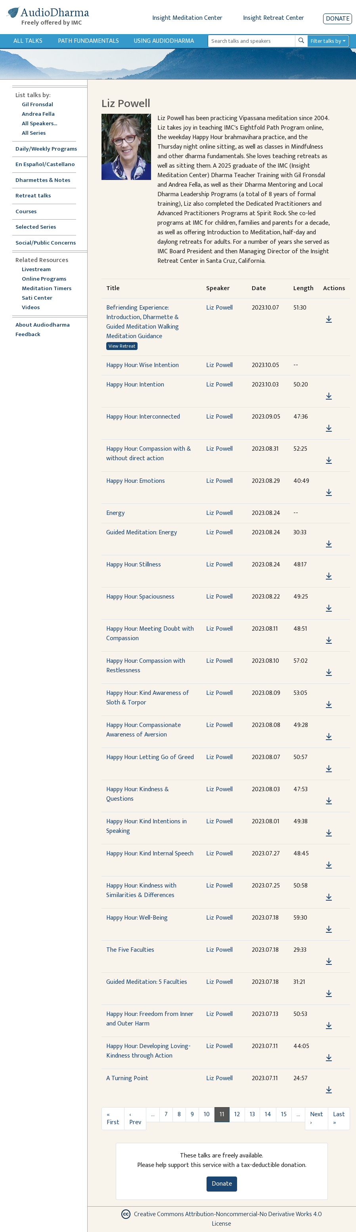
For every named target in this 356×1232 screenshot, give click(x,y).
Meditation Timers (46, 288)
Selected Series (40, 227)
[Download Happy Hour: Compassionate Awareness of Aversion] (329, 737)
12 (237, 1114)
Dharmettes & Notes (42, 180)
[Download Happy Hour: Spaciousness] (329, 608)
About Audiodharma (42, 325)
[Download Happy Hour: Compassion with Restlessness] (329, 673)
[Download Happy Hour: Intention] (329, 396)
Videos (35, 307)
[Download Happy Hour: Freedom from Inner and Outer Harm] (329, 1026)
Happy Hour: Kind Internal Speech (149, 853)
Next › (316, 1118)
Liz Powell (219, 307)
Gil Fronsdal (37, 104)
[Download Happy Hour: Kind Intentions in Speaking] (329, 833)
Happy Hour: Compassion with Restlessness (145, 666)
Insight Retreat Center (273, 18)
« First (113, 1118)
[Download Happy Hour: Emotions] (329, 493)
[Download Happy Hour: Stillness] (329, 576)
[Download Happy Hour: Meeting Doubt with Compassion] (329, 641)
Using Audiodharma (164, 41)
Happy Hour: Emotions (135, 481)
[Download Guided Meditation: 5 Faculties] (329, 994)
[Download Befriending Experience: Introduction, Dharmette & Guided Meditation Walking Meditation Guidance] (329, 319)
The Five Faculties (130, 950)
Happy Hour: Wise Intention (142, 365)
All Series (34, 133)
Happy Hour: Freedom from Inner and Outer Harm (149, 1019)
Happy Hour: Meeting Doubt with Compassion (150, 634)
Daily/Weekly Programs (50, 149)
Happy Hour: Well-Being (137, 918)
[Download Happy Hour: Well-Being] (329, 929)
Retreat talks (33, 196)
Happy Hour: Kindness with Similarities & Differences (141, 890)
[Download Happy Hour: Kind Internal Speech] (329, 865)
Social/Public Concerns (45, 243)
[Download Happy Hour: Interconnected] (329, 428)
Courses (25, 211)
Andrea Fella (38, 114)
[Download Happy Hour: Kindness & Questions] (329, 801)
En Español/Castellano (45, 164)
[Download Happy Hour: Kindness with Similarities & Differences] (329, 897)
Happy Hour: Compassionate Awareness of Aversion (143, 730)
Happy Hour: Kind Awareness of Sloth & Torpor (147, 698)
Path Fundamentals (88, 41)
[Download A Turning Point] (329, 1090)
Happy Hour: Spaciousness (140, 596)
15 (284, 1114)
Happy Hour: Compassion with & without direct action (148, 454)
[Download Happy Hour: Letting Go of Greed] (329, 769)
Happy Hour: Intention (135, 384)
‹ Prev (135, 1118)
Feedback (27, 334)
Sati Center (37, 298)
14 (268, 1114)
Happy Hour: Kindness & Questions (137, 794)
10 (207, 1114)
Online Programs (44, 279)
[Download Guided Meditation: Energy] (329, 544)
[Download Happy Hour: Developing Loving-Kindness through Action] (329, 1058)
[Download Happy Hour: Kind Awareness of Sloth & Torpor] (329, 705)
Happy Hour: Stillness (133, 564)
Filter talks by (326, 41)
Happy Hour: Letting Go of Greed (150, 757)
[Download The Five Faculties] (329, 962)
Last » (339, 1118)
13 (252, 1114)
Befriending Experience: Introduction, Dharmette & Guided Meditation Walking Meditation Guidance (142, 322)
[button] (328, 308)
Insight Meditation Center (187, 18)
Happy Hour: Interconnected (143, 416)
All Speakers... (39, 123)
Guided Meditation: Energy (141, 532)
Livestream (36, 269)
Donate (337, 18)
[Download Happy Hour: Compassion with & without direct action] (329, 461)
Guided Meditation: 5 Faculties (146, 982)
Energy (115, 513)
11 (222, 1114)
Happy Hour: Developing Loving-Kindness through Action (148, 1051)
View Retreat (122, 346)
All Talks (27, 41)
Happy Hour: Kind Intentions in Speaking (146, 826)
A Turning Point (127, 1078)
